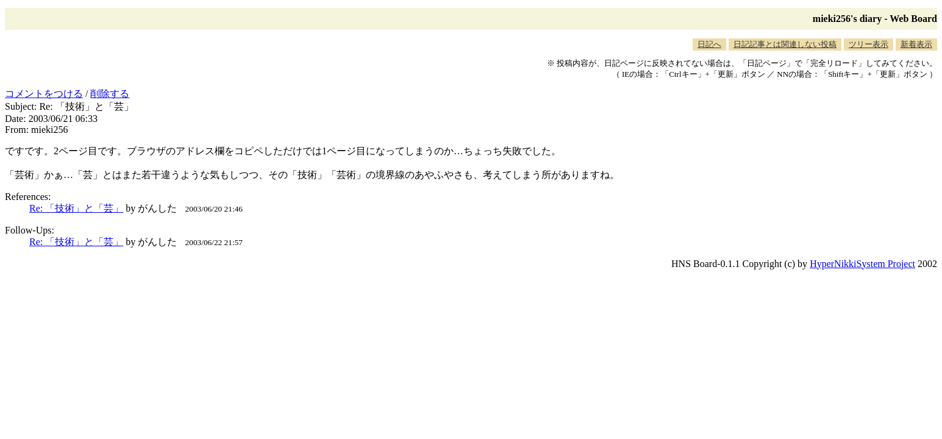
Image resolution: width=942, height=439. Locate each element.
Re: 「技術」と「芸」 (76, 208)
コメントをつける (44, 93)
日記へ (709, 44)
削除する (109, 93)
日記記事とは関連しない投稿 (785, 44)
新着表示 (916, 44)
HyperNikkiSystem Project (862, 264)
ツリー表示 (868, 44)
